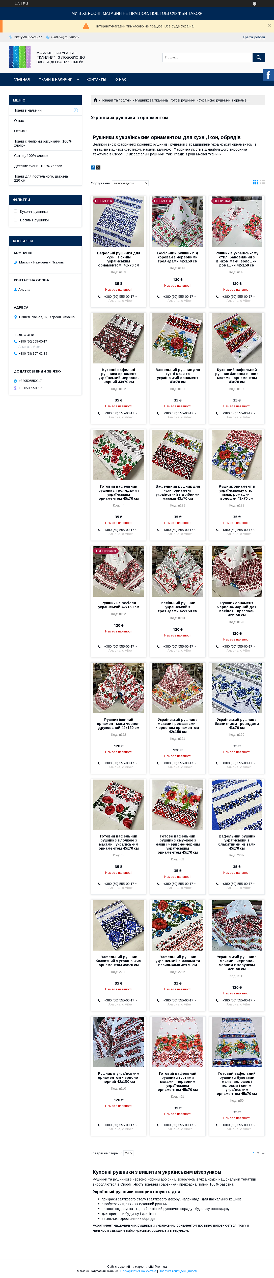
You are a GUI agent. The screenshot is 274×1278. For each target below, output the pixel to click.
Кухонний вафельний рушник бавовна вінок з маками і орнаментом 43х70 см (237, 376)
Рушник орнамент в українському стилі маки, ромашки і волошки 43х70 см (237, 492)
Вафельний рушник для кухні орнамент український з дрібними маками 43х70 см (177, 492)
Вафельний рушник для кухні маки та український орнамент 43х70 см (177, 376)
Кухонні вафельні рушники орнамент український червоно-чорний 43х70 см (118, 376)
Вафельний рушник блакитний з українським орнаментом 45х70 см (119, 961)
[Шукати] (259, 57)
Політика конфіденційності (178, 1271)
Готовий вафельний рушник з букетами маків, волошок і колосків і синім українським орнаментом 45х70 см (237, 1083)
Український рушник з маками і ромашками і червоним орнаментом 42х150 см (177, 726)
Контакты (96, 79)
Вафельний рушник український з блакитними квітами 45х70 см (237, 842)
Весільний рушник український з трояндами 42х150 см (178, 607)
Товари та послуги (116, 100)
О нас (120, 79)
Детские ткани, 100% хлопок (38, 166)
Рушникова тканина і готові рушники (165, 100)
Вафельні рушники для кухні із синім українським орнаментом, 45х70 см (118, 259)
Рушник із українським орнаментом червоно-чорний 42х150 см (119, 1077)
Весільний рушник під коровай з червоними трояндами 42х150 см (177, 257)
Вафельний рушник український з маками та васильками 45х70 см (177, 961)
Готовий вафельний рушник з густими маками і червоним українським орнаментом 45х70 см (178, 1081)
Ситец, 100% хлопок (31, 156)
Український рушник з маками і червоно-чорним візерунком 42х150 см (237, 963)
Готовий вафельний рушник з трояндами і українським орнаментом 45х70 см (118, 492)
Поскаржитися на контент (138, 1271)
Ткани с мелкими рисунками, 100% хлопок (43, 143)
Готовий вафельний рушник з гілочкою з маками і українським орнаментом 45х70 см (119, 842)
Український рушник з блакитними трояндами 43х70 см (237, 724)
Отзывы (20, 131)
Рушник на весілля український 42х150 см (118, 605)
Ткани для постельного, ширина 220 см (41, 178)
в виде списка (262, 183)
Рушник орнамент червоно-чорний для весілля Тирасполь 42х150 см (237, 609)
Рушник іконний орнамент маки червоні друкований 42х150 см (119, 724)
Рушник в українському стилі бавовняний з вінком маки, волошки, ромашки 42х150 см (236, 259)
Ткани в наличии (55, 79)
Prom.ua (161, 1266)
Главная (22, 79)
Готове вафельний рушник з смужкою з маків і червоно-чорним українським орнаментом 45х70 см (177, 844)
